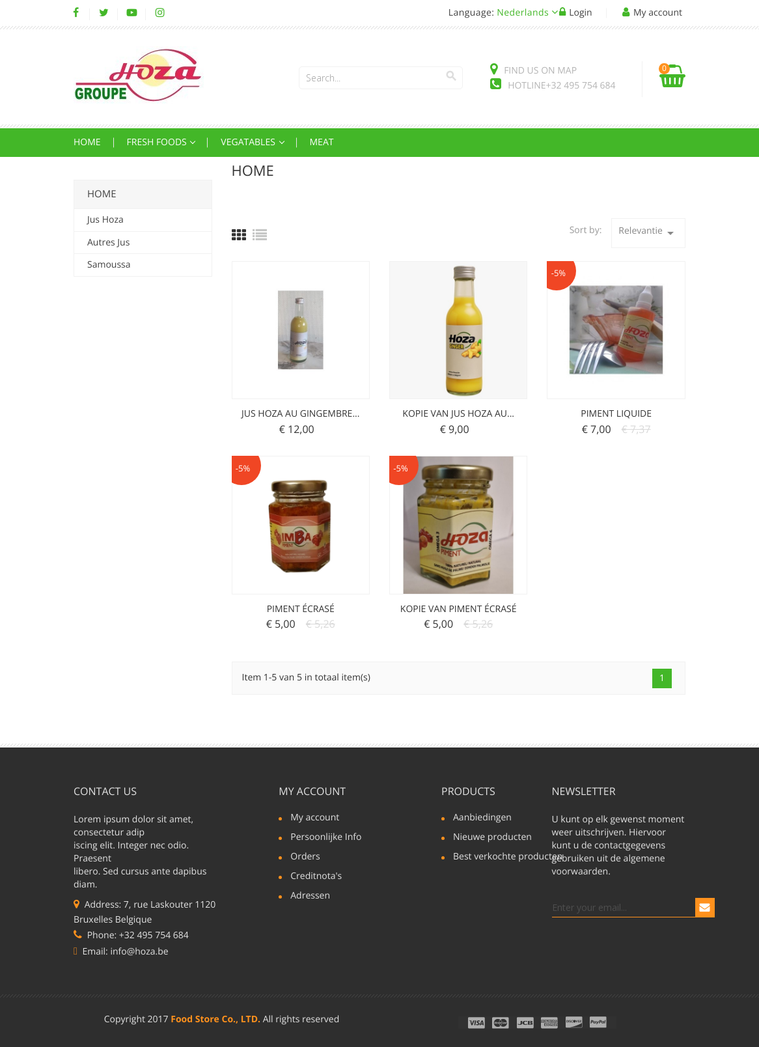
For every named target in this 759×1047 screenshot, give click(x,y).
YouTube (132, 13)
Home (87, 142)
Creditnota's (316, 877)
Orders (305, 857)
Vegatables (249, 142)
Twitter (104, 13)
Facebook (76, 13)
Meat (322, 142)
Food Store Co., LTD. (215, 1019)
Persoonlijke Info (325, 838)
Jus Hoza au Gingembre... (300, 414)
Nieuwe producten (492, 838)
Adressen (310, 896)
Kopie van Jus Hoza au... (458, 414)
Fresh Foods (158, 142)
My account (312, 791)
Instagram (160, 13)
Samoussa (109, 264)
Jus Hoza (105, 220)
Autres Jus (108, 242)
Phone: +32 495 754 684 (131, 935)
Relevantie (648, 233)
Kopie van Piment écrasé (458, 609)
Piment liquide (616, 414)
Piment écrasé (301, 609)
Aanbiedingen (482, 818)
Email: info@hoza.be (121, 951)
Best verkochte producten (502, 857)
